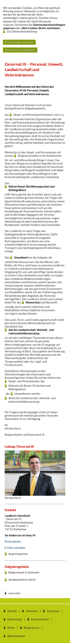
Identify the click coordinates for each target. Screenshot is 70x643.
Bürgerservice (31, 627)
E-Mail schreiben (15, 547)
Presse (11, 627)
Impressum (53, 611)
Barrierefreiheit (40, 619)
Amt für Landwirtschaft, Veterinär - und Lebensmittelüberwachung (31, 331)
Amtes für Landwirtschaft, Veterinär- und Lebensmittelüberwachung (32, 399)
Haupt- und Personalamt (27, 114)
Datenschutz (14, 619)
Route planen (13, 541)
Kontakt (12, 611)
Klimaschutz (33, 302)
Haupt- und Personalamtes (23, 381)
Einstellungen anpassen (19, 42)
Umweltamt (21, 257)
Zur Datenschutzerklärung (22, 31)
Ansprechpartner (18, 553)
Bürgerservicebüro (28, 155)
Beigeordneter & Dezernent (23, 572)
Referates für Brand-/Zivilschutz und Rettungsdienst (29, 387)
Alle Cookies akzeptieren (20, 50)
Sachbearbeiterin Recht (21, 579)
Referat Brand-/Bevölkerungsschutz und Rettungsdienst (31, 188)
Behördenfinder (16, 636)
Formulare (32, 611)
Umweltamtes (22, 393)
